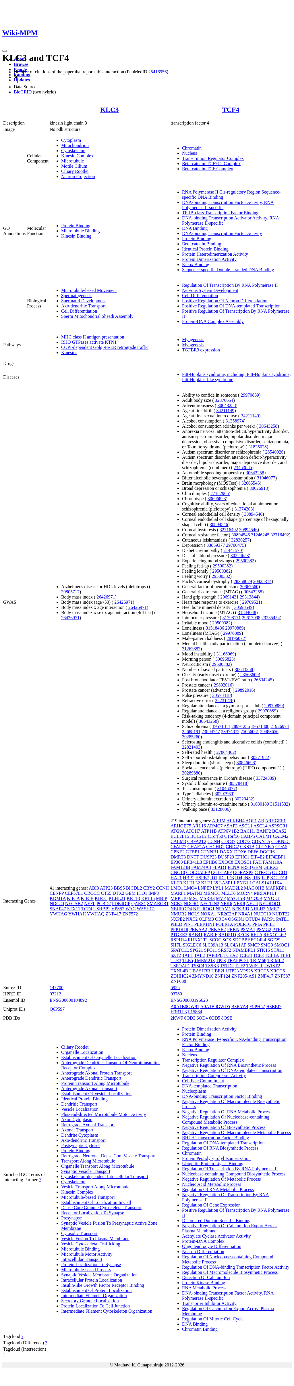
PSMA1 (248, 929)
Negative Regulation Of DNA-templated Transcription (232, 1070)
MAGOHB (254, 888)
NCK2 (177, 903)
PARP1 (268, 919)
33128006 (220, 809)
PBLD (176, 924)
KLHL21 (117, 898)
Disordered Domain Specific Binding (216, 1220)
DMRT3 (178, 856)
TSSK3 (212, 965)
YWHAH (77, 913)
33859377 (215, 545)
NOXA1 (208, 913)
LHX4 (276, 882)
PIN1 (188, 924)
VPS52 (117, 908)
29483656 (269, 731)
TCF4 (230, 109)
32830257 (240, 540)
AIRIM (218, 820)
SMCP (253, 945)
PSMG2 (263, 929)
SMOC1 (281, 945)
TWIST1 (254, 965)
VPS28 (246, 970)
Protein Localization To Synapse (91, 1264)
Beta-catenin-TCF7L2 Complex (211, 163)
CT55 (106, 893)
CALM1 (264, 836)
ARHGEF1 (275, 820)
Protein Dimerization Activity (209, 259)
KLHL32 (191, 882)
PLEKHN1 (204, 924)
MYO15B (236, 898)
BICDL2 (134, 888)
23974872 (230, 731)
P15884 (195, 1011)
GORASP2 (243, 872)
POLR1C (242, 924)
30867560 (249, 586)
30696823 (217, 498)
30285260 (191, 736)
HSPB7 (202, 877)
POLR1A (224, 924)
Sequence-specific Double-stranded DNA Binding (228, 269)
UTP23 (232, 970)
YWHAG (58, 913)
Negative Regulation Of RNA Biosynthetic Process (229, 1065)
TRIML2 (275, 960)
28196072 (236, 638)
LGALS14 (259, 882)
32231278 (224, 700)
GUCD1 (279, 872)
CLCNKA (265, 846)
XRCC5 (261, 970)
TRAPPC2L (238, 960)
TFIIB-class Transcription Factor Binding (220, 212)
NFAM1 (223, 908)
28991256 (240, 726)
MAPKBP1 (276, 888)
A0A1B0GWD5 (215, 1006)
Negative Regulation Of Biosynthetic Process (224, 1127)
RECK (243, 934)
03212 (55, 993)
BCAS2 (279, 831)
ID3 (230, 877)
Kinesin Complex (77, 155)
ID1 (213, 877)
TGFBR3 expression (201, 349)
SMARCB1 (158, 903)
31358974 (234, 420)
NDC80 (57, 903)
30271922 (260, 757)
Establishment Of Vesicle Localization (96, 1093)
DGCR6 (267, 851)
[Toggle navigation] (4, 51)
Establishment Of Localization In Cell (96, 1202)
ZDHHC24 (181, 976)
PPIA (257, 924)
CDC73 (244, 841)
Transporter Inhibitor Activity (209, 1303)
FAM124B (180, 867)
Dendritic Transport (79, 1104)
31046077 (266, 477)
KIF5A (73, 898)
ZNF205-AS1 (244, 976)
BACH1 (247, 831)
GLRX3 (271, 867)
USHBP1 (102, 908)
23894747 (211, 731)
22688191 (191, 731)
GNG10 (178, 872)
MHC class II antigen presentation (92, 336)
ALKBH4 (236, 820)
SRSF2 (224, 950)
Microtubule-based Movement (89, 290)
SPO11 (210, 950)
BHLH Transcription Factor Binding (215, 1137)
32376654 (224, 400)
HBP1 (188, 877)
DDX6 (240, 851)
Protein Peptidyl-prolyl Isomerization (216, 1158)
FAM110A (272, 862)
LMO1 (177, 888)
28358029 (243, 581)
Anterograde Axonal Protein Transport (96, 1072)
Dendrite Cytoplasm (79, 1135)
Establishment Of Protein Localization (96, 1290)
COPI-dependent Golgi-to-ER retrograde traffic (104, 347)
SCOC (215, 939)
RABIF (210, 934)
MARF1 (178, 893)
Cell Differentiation (79, 311)
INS (247, 877)
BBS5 (119, 888)
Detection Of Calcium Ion (206, 1277)
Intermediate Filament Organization (94, 1295)
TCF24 (245, 955)
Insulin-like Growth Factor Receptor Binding (102, 1285)
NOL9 (194, 913)
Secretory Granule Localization (90, 1300)
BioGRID (23, 91)
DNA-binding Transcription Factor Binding (222, 1096)
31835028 (257, 446)
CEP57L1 (74, 893)
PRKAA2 (198, 929)
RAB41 (196, 934)
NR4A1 (245, 913)
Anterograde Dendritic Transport (91, 1078)
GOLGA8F (221, 872)
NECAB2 (74, 903)
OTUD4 (252, 919)
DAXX (226, 851)
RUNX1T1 (198, 939)
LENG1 (241, 882)
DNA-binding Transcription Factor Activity (222, 233)
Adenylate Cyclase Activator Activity (216, 1236)
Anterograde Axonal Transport (89, 1088)
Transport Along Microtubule (88, 1160)
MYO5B (254, 898)
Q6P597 (57, 1009)
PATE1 (282, 919)
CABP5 (248, 836)
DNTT (193, 856)
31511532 (279, 804)
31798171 (232, 617)
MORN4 (245, 893)
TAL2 (199, 955)
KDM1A (58, 898)
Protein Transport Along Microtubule (95, 1083)
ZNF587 (282, 976)
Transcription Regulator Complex (213, 158)
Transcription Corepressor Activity (214, 1075)
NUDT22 (280, 913)
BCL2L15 (180, 836)
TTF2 (240, 965)
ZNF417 (113, 913)
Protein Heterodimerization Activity (215, 254)
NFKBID (240, 908)
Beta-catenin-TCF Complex (207, 168)
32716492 (229, 529)
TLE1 (285, 955)
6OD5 (214, 1018)
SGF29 (273, 939)
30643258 (226, 405)
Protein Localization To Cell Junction (95, 1305)
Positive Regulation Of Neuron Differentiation (224, 300)
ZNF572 (130, 913)
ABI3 (94, 888)
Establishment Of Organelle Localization (98, 1057)
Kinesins (69, 352)
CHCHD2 (215, 846)
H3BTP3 (179, 1011)
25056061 (250, 731)
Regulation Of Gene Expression (211, 1205)
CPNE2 (178, 851)
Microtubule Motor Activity (87, 1254)
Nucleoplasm (194, 1091)
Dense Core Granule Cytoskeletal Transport (101, 1207)
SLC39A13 (212, 945)
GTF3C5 (263, 872)
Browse (21, 64)
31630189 (260, 804)
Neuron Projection (78, 176)
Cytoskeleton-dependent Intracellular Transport (104, 1176)
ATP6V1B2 (228, 831)
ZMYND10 (203, 976)
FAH (257, 862)
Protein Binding (75, 225)
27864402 (225, 752)
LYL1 (218, 888)
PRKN (233, 929)
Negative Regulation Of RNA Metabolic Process (227, 1111)
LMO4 (190, 888)
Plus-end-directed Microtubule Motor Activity (103, 1114)
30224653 (240, 555)
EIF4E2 (257, 856)
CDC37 (228, 841)
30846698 (246, 762)
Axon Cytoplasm (76, 1119)
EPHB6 (210, 862)
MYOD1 (272, 898)
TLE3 (176, 960)
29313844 (249, 596)
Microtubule (72, 160)
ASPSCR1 (278, 825)
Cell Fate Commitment (203, 1080)
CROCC (92, 893)
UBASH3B (199, 970)
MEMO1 (212, 893)
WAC (130, 908)
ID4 (238, 877)
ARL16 (199, 825)
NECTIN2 (209, 903)
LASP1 (226, 882)
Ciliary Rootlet (75, 171)
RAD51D (227, 934)
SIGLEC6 (192, 945)
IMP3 (153, 893)
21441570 (232, 550)
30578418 (221, 695)
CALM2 (280, 836)
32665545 (250, 483)
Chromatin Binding (200, 1329)
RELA (256, 934)
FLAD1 (219, 867)
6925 (175, 987)
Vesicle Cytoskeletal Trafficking (90, 1243)
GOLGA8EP (198, 872)
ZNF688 (178, 981)
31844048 (247, 612)
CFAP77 (178, 846)
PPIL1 (269, 924)
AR (261, 820)
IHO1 (142, 893)
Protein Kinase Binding (203, 1282)
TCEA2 (231, 955)
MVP (221, 898)
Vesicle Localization (79, 1109)
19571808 (260, 726)
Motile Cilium (74, 166)
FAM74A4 (201, 867)
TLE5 (187, 960)
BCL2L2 (198, 836)
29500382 (245, 560)
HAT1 (176, 877)
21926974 (279, 726)
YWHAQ (95, 913)
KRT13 (133, 898)
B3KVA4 (239, 1006)
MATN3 (194, 893)
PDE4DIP (121, 903)
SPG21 (196, 950)
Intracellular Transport (81, 1259)
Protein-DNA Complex (203, 1241)
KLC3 (109, 109)
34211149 (225, 410)
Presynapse (71, 1217)
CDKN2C (280, 841)
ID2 (222, 877)
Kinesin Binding (76, 236)
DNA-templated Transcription (209, 1085)
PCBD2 (103, 903)
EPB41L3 (193, 862)
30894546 (253, 514)
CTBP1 (193, 851)
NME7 (272, 908)
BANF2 (263, 831)
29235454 (271, 617)
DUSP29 (226, 856)
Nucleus (189, 153)
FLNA (233, 867)
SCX (227, 939)
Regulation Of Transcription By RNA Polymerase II (230, 285)
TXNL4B (179, 970)
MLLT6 (228, 893)
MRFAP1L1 (265, 893)
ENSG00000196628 (189, 1000)
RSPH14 (179, 939)
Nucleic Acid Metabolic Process (211, 1184)
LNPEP (205, 888)
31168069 (225, 653)
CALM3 (178, 841)
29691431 (229, 596)
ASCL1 (245, 825)
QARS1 (138, 903)
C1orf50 (215, 836)
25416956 (157, 71)
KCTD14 (278, 877)
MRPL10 (179, 898)
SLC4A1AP (235, 945)
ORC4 (221, 919)
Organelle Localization (82, 1052)
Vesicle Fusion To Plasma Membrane (95, 1238)
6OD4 (202, 1018)
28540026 (274, 452)
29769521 (251, 602)
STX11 (73, 908)
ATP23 (106, 888)
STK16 (263, 950)
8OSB (227, 1018)
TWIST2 (272, 965)
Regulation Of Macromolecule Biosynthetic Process (230, 1272)
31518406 (215, 628)
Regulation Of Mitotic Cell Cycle (212, 1318)
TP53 (221, 960)
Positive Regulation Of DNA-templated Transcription (231, 305)
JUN (256, 877)
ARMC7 (215, 825)
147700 (56, 987)
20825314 (262, 581)
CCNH (162, 888)
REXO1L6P (275, 934)
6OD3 (189, 1018)
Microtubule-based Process (86, 1269)
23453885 (243, 467)
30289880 (191, 773)
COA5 (281, 846)
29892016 (223, 685)
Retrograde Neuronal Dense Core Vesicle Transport (108, 1155)
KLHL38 (209, 882)
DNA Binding (195, 228)
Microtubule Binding (80, 230)
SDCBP (240, 939)
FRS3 (246, 867)
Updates (22, 79)
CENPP (57, 893)
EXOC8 (225, 862)
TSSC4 (197, 965)
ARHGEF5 (181, 825)
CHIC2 (232, 846)
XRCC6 (277, 970)
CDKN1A (261, 841)
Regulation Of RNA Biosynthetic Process (220, 1148)
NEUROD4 (181, 908)
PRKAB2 (217, 929)
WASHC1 (146, 908)
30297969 (223, 793)
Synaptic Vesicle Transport (85, 1171)
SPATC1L (180, 950)
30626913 (258, 488)
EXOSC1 (243, 862)
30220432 (244, 798)
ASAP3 (230, 825)
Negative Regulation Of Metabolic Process (221, 1179)
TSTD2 (227, 965)
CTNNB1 (209, 851)
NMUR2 (179, 913)
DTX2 (118, 893)
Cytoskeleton (73, 150)
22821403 (191, 747)
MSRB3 (207, 898)
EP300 (177, 862)
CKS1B (247, 846)
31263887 (191, 648)
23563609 (249, 674)
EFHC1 (242, 856)
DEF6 (252, 851)
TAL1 (187, 955)
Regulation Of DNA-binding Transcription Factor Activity (235, 1267)
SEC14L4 (257, 939)
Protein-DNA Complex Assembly (213, 321)
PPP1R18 (179, 929)
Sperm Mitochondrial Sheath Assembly (97, 316)
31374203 (244, 508)
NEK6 (226, 903)
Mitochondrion (75, 145)
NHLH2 (257, 908)
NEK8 (239, 903)
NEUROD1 (270, 903)
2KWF (177, 1018)
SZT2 (176, 955)
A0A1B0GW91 (185, 1006)
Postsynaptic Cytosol (80, 1145)
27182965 (219, 493)
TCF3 (258, 955)
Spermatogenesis (76, 295)
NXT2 (192, 919)
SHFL (176, 945)
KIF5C (101, 898)
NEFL (89, 903)
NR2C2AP (227, 913)
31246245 (260, 534)
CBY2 (149, 888)
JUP (265, 877)
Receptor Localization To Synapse (92, 1212)
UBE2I (217, 970)
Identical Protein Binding (205, 248)
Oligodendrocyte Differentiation (211, 1246)
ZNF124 (222, 976)
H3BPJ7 (273, 1006)
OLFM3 (206, 919)
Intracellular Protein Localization (91, 1280)
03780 (176, 993)
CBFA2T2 (196, 841)
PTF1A (279, 929)
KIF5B (87, 898)
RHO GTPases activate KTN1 (89, 342)
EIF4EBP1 (276, 856)
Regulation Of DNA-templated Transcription (223, 1142)
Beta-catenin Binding (201, 243)
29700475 (235, 545)
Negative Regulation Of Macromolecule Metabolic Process (236, 1132)
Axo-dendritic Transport (83, 305)
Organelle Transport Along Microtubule (97, 1166)
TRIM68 (258, 960)
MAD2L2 (234, 888)
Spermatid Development (83, 300)
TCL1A (272, 955)
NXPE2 (178, 919)
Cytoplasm (71, 140)
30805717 (70, 591)
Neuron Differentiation (203, 1251)
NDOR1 (191, 903)
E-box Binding (195, 264)
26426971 (105, 596)
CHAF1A (196, 846)
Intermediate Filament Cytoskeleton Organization (106, 1311)
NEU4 (252, 903)
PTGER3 (179, 934)
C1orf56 (231, 836)
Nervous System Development (210, 290)
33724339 (265, 778)
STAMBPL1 (244, 950)
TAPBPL (214, 955)
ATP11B (209, 831)
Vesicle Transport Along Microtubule (95, 1186)
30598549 (243, 607)
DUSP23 (208, 856)
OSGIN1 (236, 919)
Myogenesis (193, 339)
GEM (130, 893)
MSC (193, 898)
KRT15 (148, 898)
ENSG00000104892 (68, 1000)
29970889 (250, 395)
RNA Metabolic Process (204, 1287)
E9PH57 (257, 1006)
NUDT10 (262, 913)
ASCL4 (260, 825)
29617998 (251, 617)
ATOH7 (193, 831)
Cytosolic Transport (79, 1233)
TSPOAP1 (180, 965)
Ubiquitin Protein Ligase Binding (212, 1163)
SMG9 (267, 945)
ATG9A (178, 831)
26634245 (263, 679)
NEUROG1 (204, 908)
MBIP (161, 898)
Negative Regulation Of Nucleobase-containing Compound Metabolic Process (225, 1119)
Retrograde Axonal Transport (88, 1124)
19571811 (221, 726)
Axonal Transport (77, 1129)
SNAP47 (58, 908)
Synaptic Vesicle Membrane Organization (99, 1274)
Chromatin (192, 148)
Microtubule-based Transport (88, 1197)
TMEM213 (204, 960)
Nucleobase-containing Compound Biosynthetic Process (233, 1173)
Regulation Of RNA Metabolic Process (218, 1189)
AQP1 (251, 820)
